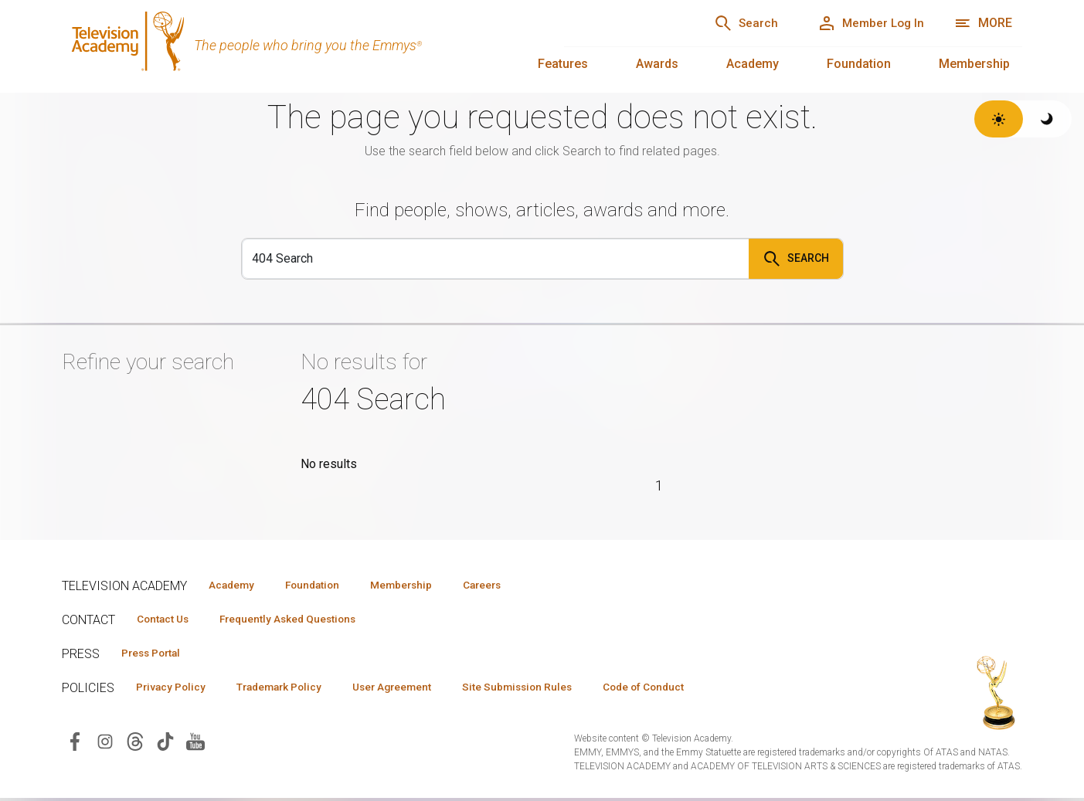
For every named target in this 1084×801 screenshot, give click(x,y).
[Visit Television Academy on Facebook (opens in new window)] (75, 743)
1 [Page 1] (659, 485)
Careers (511, 585)
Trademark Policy (292, 689)
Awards (657, 63)
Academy (752, 63)
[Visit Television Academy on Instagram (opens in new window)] (105, 743)
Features (563, 63)
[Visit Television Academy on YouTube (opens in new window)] (195, 743)
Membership (974, 63)
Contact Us (167, 619)
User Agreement (415, 689)
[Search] (729, 23)
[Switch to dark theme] (1047, 118)
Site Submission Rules (550, 689)
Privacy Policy (175, 689)
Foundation (859, 63)
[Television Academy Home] (297, 46)
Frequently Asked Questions (301, 619)
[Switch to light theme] (998, 118)
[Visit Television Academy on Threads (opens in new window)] (135, 743)
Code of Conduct (685, 689)
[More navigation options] (983, 23)
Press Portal (156, 654)
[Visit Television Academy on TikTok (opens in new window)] (165, 743)
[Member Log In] (865, 23)
